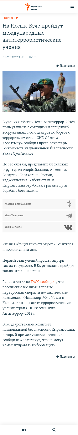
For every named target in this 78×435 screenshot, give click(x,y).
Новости (10, 18)
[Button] (66, 66)
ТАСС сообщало (43, 282)
